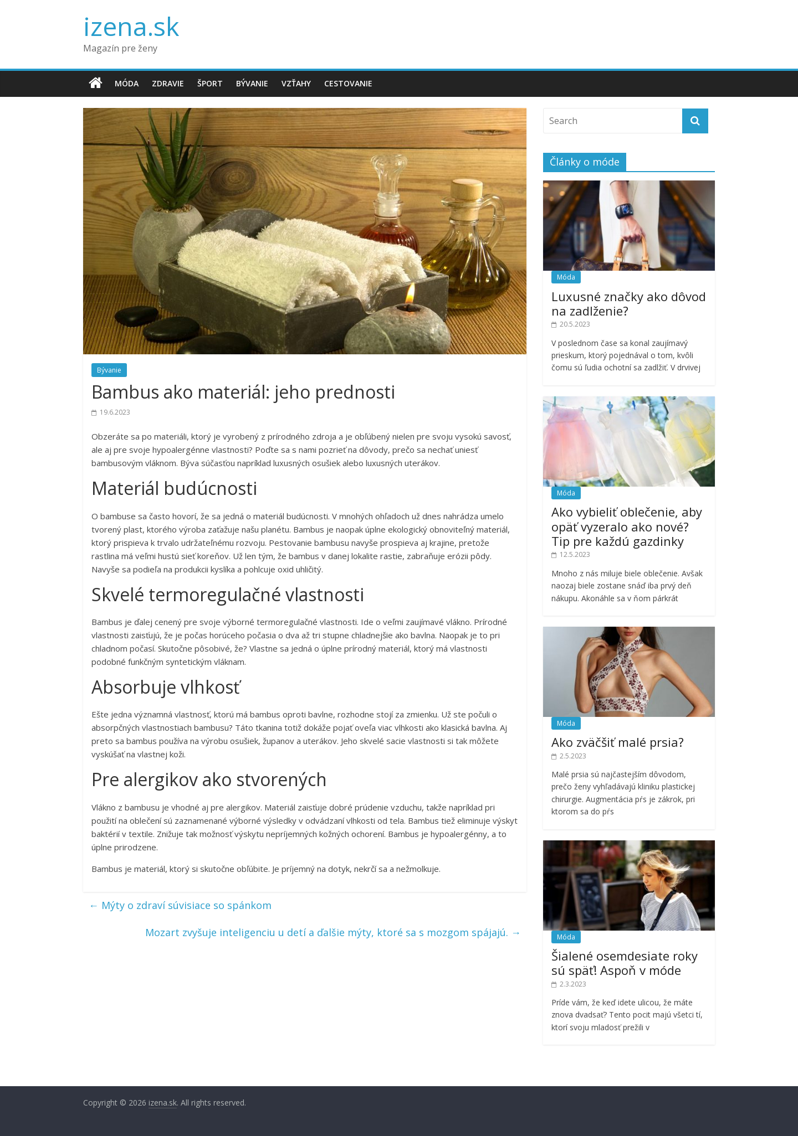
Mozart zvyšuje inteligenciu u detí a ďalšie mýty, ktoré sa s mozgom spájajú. (333, 932)
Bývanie (252, 83)
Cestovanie (348, 83)
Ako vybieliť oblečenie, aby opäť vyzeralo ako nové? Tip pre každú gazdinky (626, 526)
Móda (127, 83)
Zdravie (168, 83)
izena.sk (131, 26)
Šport (210, 83)
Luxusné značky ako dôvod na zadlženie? (628, 303)
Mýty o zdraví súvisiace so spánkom (180, 905)
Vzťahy (296, 83)
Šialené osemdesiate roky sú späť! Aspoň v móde (624, 962)
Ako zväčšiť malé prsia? (617, 742)
